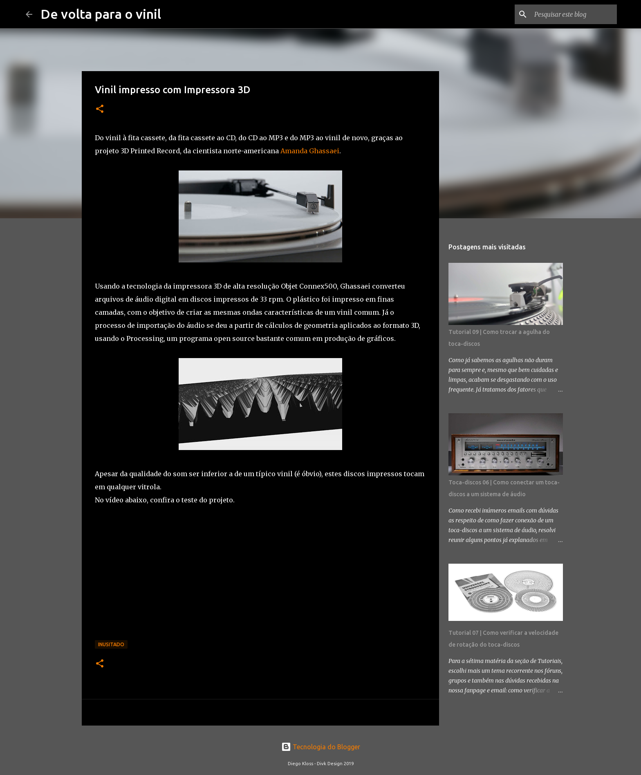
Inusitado (111, 644)
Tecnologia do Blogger (320, 746)
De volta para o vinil (100, 14)
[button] (100, 109)
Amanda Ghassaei (309, 151)
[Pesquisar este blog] (574, 14)
